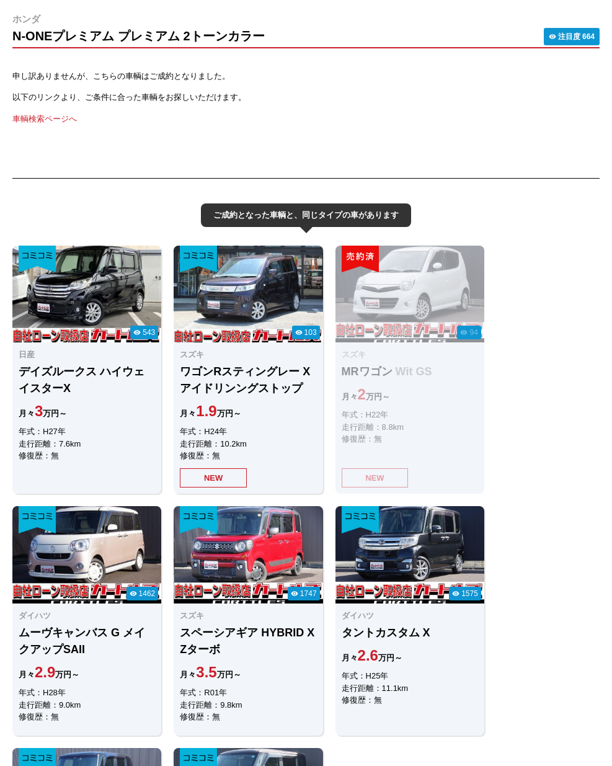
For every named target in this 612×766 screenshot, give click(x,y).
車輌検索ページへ (44, 118)
